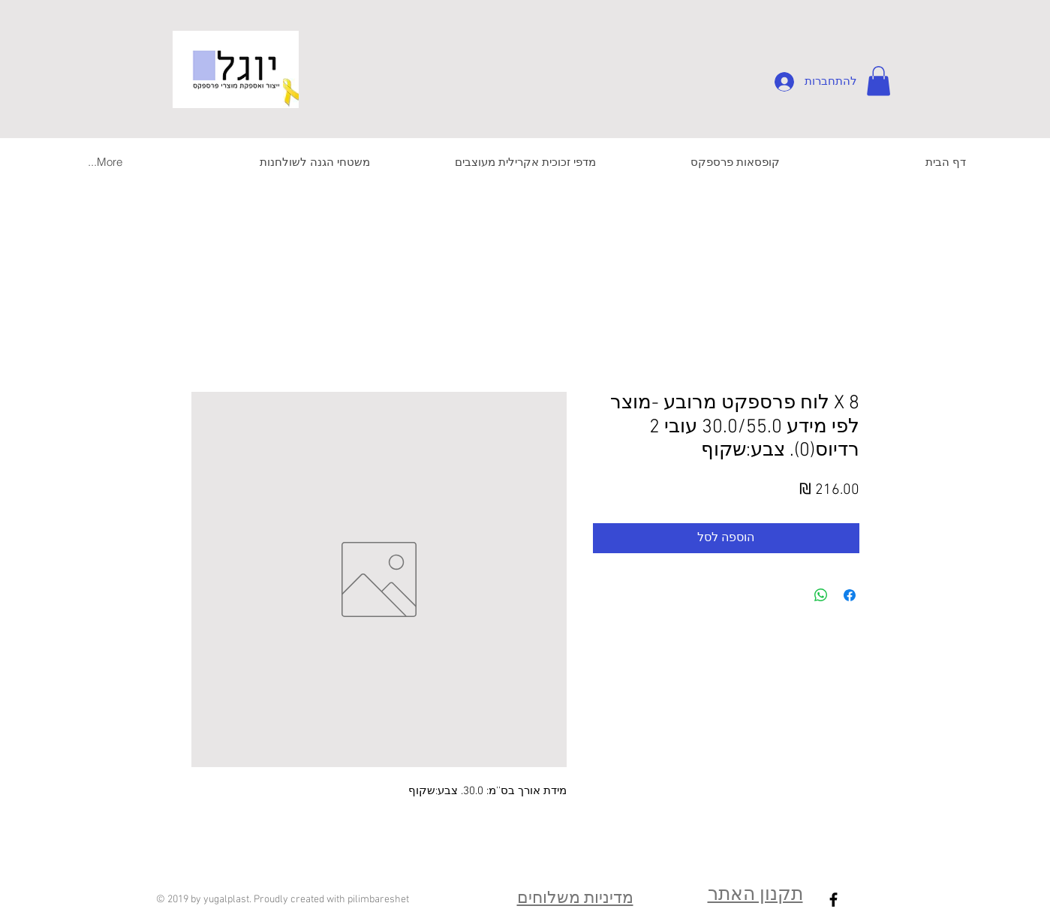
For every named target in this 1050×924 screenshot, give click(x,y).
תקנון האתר (755, 895)
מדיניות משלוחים (575, 899)
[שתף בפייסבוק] (850, 595)
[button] (878, 80)
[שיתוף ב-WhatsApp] (821, 595)
